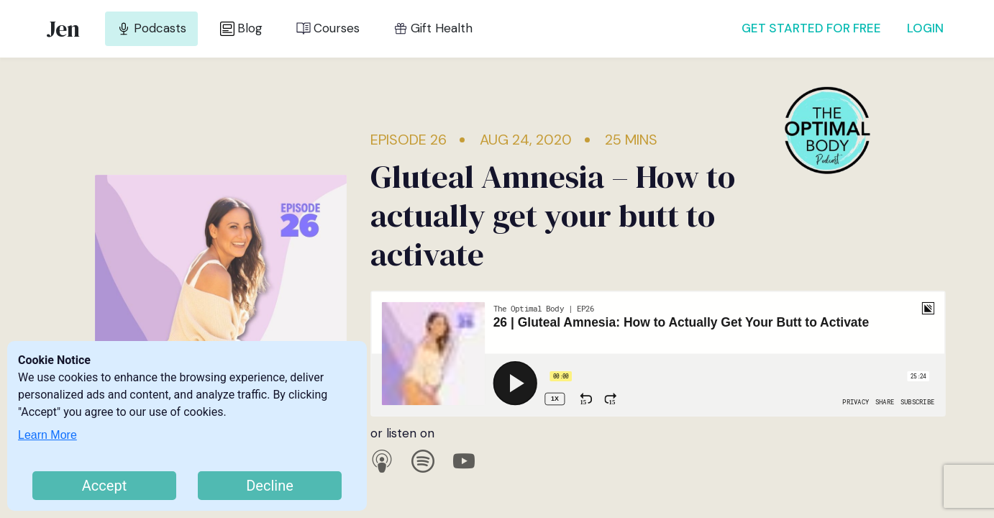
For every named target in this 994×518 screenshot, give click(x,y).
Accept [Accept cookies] (104, 485)
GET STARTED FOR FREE (811, 28)
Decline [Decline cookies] (269, 485)
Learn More (47, 435)
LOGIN (925, 28)
